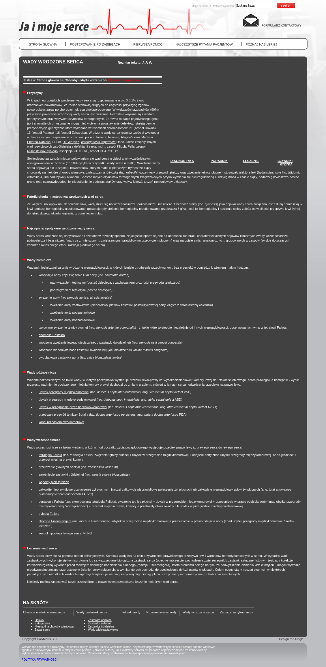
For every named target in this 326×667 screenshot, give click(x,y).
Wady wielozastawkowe (103, 629)
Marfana (147, 137)
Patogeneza (42, 623)
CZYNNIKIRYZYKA (285, 162)
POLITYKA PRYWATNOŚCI (39, 659)
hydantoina (265, 172)
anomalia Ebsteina (52, 335)
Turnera (100, 137)
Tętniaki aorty (130, 612)
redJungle (296, 639)
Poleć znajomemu (223, 6)
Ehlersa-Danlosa (38, 142)
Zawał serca (42, 629)
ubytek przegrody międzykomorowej (64, 392)
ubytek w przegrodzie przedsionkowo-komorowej (73, 407)
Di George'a (71, 142)
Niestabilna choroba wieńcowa (54, 626)
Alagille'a (127, 137)
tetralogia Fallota (50, 455)
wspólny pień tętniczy (54, 482)
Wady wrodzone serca (124, 80)
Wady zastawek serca (91, 612)
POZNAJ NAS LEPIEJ (261, 44)
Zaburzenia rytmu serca (236, 612)
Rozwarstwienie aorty (161, 612)
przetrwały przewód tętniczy (58, 414)
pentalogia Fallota (51, 501)
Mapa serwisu (200, 6)
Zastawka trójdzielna (101, 626)
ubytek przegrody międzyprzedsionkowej (67, 399)
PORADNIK (219, 161)
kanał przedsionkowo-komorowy (61, 422)
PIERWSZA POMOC (147, 44)
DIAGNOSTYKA (182, 161)
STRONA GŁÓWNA (43, 44)
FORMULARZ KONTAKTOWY (281, 25)
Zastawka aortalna (100, 620)
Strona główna (48, 80)
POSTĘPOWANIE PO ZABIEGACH (95, 44)
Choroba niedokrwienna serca (44, 612)
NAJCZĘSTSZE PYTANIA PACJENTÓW (204, 44)
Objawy (39, 620)
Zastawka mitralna (99, 623)
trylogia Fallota (49, 513)
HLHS (87, 533)
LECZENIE (251, 161)
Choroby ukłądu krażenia (83, 80)
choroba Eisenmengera (55, 521)
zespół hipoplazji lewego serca (60, 533)
